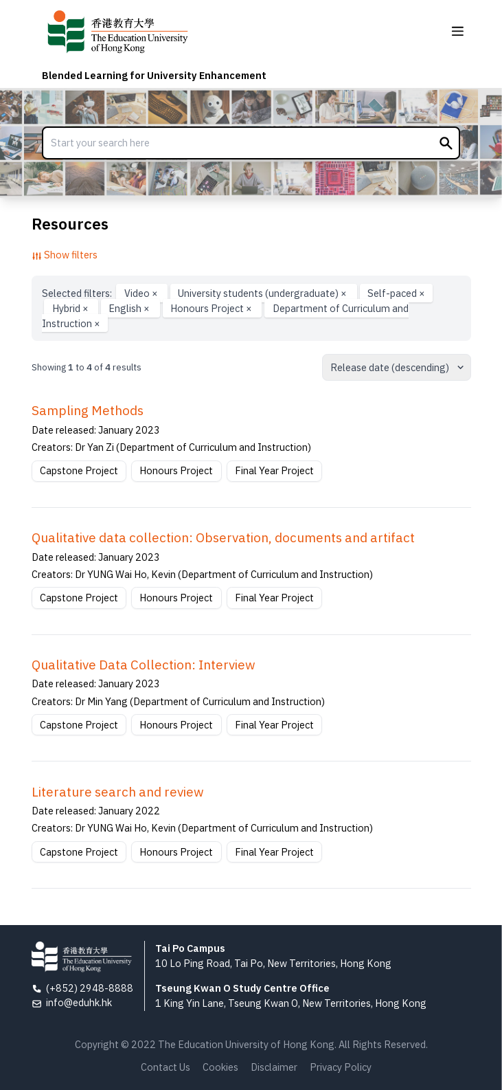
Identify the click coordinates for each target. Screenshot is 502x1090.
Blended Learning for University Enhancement (154, 75)
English (130, 308)
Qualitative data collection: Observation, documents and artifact (223, 537)
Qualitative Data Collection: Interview (143, 664)
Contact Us (165, 1067)
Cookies (220, 1067)
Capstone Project (79, 470)
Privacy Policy (341, 1067)
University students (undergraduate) (263, 293)
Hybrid (71, 308)
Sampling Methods (88, 410)
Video (142, 293)
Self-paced (396, 293)
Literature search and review (118, 791)
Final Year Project (274, 470)
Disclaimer (274, 1067)
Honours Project (212, 308)
